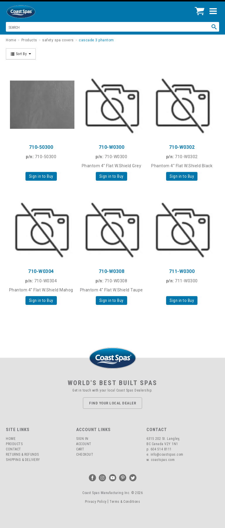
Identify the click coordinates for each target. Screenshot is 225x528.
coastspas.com (163, 460)
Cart (80, 449)
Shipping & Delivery (23, 460)
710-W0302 (182, 147)
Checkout (84, 454)
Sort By (21, 54)
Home (11, 439)
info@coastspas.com (167, 454)
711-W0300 (182, 271)
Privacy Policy (96, 502)
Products (14, 444)
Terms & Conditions (125, 502)
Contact (13, 449)
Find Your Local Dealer (112, 403)
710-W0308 (112, 271)
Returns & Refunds (22, 454)
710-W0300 (112, 147)
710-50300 (41, 147)
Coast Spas (31, 11)
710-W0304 (41, 271)
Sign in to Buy (41, 176)
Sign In (82, 439)
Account (83, 444)
